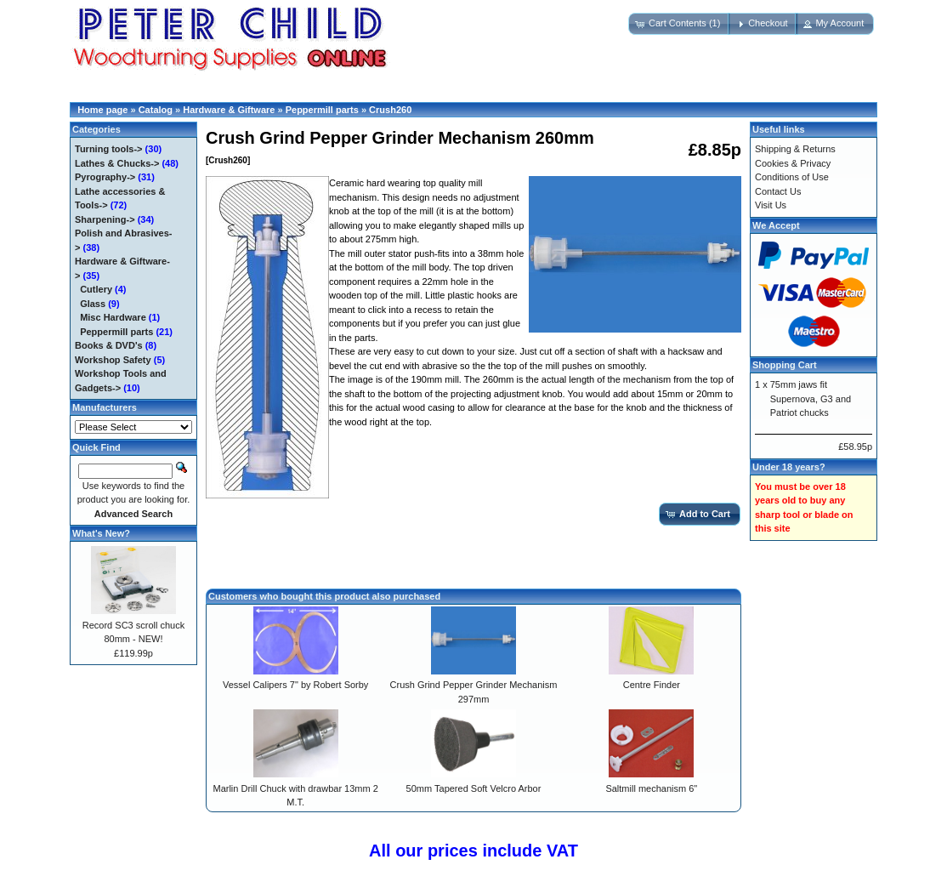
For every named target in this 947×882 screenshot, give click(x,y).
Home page (102, 110)
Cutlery (96, 289)
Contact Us (778, 191)
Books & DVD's (109, 345)
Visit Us (770, 205)
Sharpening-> (105, 219)
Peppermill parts (322, 110)
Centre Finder (651, 685)
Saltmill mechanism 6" (651, 788)
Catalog (156, 110)
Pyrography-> (105, 177)
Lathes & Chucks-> (117, 163)
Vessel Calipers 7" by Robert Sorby (295, 685)
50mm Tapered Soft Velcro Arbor (474, 788)
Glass (92, 304)
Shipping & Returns (795, 149)
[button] (679, 24)
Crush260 (390, 110)
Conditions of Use (792, 177)
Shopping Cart (784, 365)
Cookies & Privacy (793, 163)
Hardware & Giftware (229, 110)
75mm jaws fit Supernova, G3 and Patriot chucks (810, 398)
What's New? (101, 533)
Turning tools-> (109, 149)
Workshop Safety (113, 360)
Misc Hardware (113, 317)
